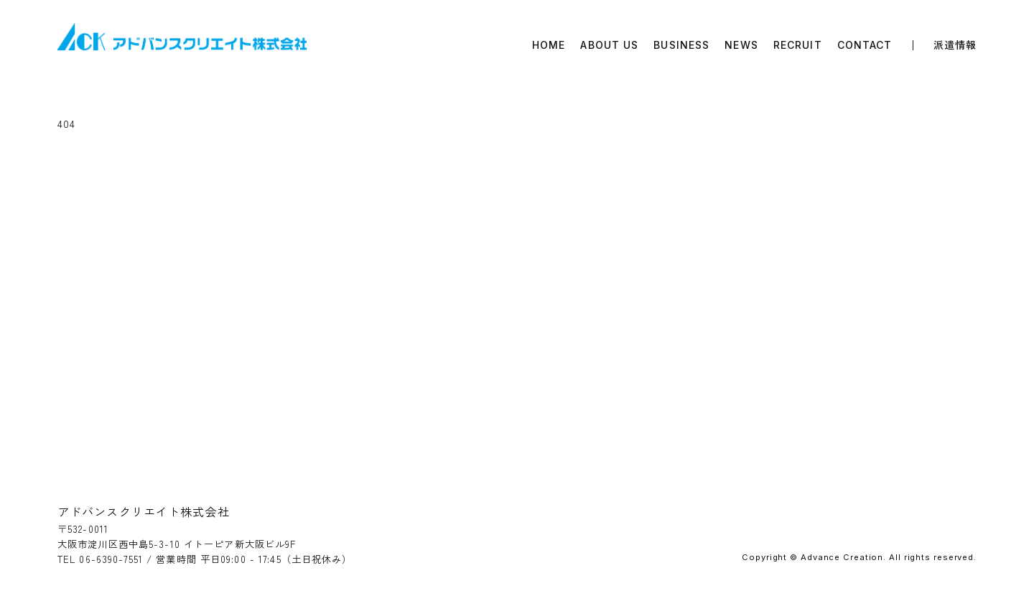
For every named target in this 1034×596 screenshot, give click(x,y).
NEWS (741, 45)
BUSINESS (681, 45)
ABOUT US (609, 45)
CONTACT (865, 45)
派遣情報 (955, 45)
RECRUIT (797, 45)
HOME (548, 45)
